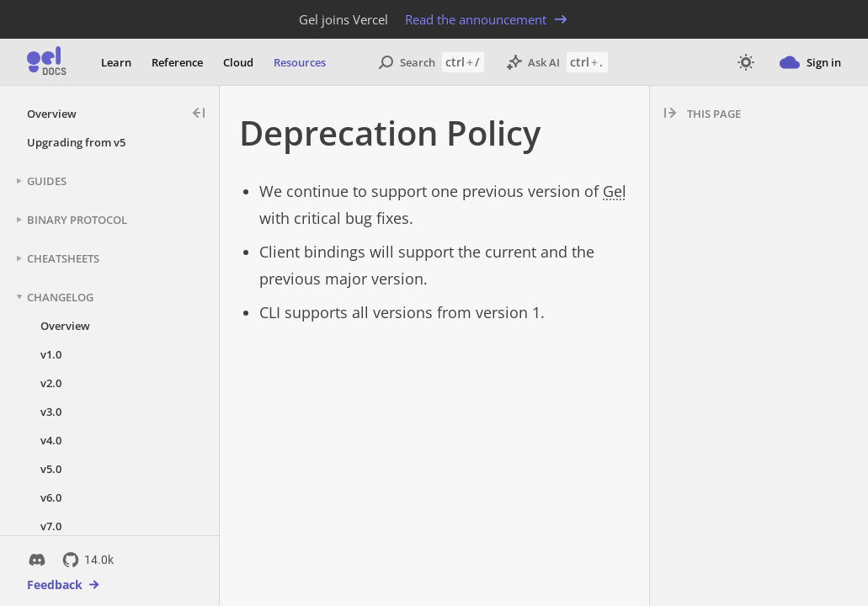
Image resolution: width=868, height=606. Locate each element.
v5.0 (50, 468)
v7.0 (50, 526)
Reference (177, 62)
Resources (300, 62)
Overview (52, 113)
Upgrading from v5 (76, 142)
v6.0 (50, 497)
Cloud (238, 62)
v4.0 (50, 440)
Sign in (810, 62)
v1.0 (50, 354)
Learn (116, 62)
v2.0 (50, 383)
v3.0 (50, 411)
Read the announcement (487, 19)
